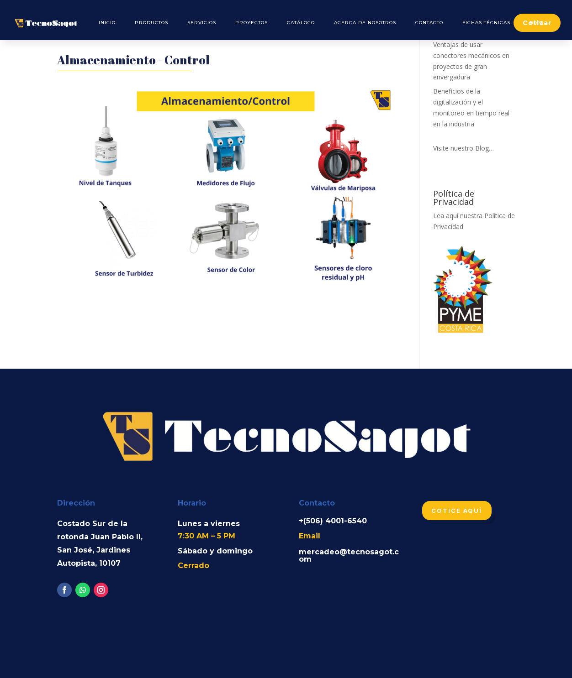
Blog (537, 23)
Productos (151, 23)
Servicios (201, 23)
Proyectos (251, 23)
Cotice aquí (456, 510)
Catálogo (301, 23)
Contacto (429, 23)
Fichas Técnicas (486, 23)
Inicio (107, 23)
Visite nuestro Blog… (463, 148)
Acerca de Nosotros (365, 23)
